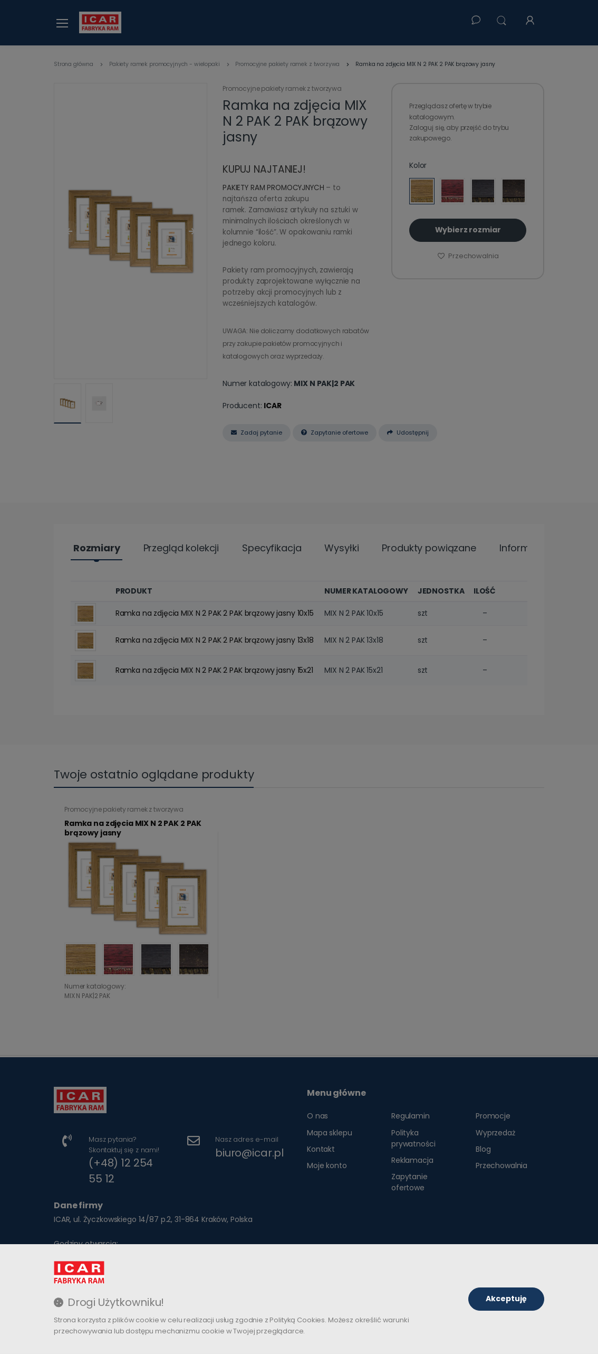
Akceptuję (506, 1298)
